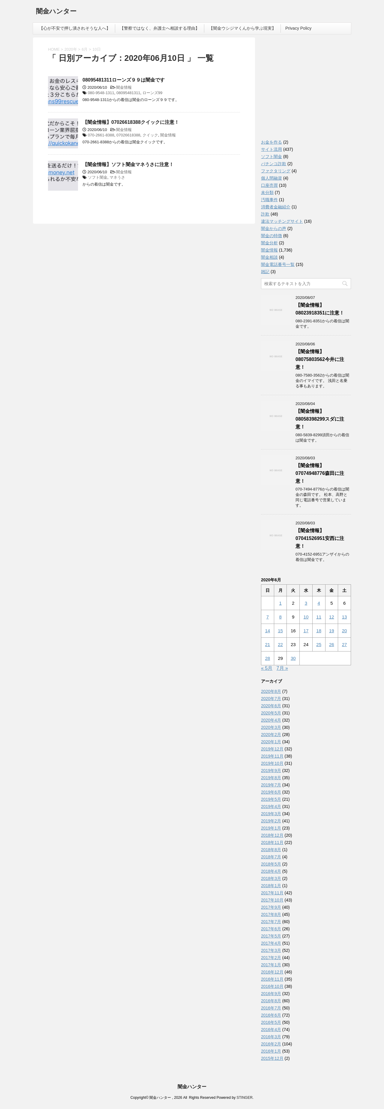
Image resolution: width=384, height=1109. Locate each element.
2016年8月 (271, 1000)
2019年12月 (272, 749)
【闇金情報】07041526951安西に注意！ (320, 538)
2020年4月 (271, 720)
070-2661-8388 (101, 135)
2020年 (70, 49)
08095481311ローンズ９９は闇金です (123, 79)
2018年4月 (271, 871)
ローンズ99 (152, 93)
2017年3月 (271, 950)
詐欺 (265, 214)
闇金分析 (269, 242)
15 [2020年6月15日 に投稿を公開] (280, 630)
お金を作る (271, 142)
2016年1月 (271, 1051)
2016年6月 (271, 1015)
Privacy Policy (298, 28)
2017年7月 (271, 921)
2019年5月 (271, 799)
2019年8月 (271, 777)
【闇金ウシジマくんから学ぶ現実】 (242, 28)
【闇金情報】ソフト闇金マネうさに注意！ (128, 164)
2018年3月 (271, 878)
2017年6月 (271, 928)
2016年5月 (271, 1022)
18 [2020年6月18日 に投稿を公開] (318, 630)
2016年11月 (272, 979)
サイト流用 (271, 149)
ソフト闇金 (97, 177)
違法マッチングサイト (282, 221)
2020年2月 (271, 734)
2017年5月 (271, 936)
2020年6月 (271, 705)
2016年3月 (271, 1036)
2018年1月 (271, 885)
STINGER (244, 1098)
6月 (85, 49)
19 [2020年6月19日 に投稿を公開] (331, 630)
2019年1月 (271, 828)
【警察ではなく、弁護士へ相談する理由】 (160, 28)
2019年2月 (271, 820)
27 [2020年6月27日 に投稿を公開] (344, 644)
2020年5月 (271, 713)
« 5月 (266, 668)
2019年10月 (272, 763)
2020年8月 (271, 691)
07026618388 (128, 135)
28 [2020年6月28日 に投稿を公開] (267, 658)
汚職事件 (269, 199)
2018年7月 (271, 856)
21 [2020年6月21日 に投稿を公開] (267, 644)
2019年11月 (272, 756)
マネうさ (117, 177)
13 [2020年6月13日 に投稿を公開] (344, 616)
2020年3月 (271, 727)
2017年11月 (272, 892)
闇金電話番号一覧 (278, 264)
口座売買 (269, 185)
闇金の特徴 (271, 235)
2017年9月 (271, 907)
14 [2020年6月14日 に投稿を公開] (267, 630)
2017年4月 (271, 943)
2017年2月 (271, 957)
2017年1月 (271, 964)
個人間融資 (271, 178)
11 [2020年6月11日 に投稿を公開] (318, 616)
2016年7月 (271, 1008)
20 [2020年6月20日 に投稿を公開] (344, 630)
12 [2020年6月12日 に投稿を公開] (331, 616)
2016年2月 (271, 1044)
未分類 (267, 192)
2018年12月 (272, 835)
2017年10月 (272, 900)
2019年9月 (271, 770)
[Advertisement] (306, 89)
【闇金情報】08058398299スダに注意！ (320, 419)
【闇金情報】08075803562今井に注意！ (320, 359)
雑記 (265, 271)
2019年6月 (271, 792)
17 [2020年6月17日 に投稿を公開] (306, 630)
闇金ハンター (56, 11)
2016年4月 (271, 1029)
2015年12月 (272, 1058)
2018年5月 (271, 864)
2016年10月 (272, 986)
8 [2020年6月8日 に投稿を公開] (280, 616)
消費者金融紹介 (275, 206)
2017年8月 (271, 914)
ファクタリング (275, 170)
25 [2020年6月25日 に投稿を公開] (318, 644)
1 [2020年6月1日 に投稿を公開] (280, 603)
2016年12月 (272, 972)
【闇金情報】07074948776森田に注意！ (320, 473)
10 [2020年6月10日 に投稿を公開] (306, 616)
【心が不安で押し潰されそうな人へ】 (74, 28)
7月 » (282, 668)
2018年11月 (272, 842)
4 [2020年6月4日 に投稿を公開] (318, 603)
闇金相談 (269, 257)
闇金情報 (124, 87)
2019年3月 (271, 813)
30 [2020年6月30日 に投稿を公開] (293, 658)
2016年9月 (271, 993)
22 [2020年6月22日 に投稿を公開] (280, 644)
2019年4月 (271, 806)
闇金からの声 (273, 228)
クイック (150, 135)
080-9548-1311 (101, 93)
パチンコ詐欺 (273, 163)
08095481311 (128, 93)
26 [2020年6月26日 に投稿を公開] (331, 644)
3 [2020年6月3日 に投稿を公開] (306, 603)
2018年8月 (271, 849)
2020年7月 (271, 698)
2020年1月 (271, 741)
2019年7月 (271, 785)
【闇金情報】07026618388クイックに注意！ (130, 122)
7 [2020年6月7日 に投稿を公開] (267, 616)
